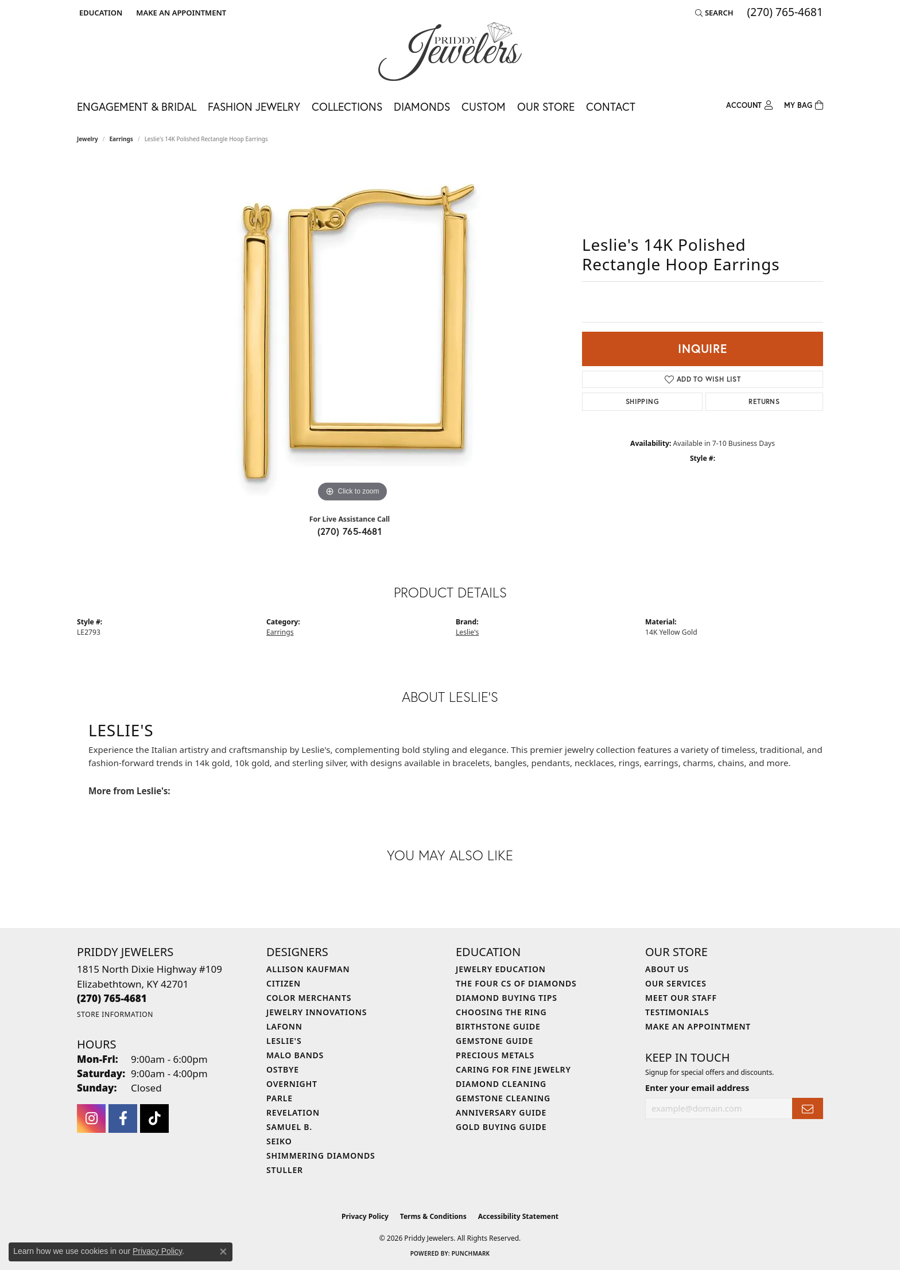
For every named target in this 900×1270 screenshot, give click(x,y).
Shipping (642, 401)
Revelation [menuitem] (293, 1112)
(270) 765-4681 (349, 531)
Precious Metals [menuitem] (495, 1055)
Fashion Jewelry (254, 106)
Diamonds (422, 106)
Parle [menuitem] (279, 1098)
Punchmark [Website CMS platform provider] (471, 1253)
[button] (99, 12)
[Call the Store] (112, 998)
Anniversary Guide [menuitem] (501, 1112)
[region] (352, 333)
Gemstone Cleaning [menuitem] (503, 1098)
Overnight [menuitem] (291, 1083)
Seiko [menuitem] (279, 1141)
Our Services (676, 983)
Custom (483, 106)
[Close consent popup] (223, 1251)
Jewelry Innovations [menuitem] (316, 1012)
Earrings (121, 139)
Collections (347, 106)
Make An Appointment (698, 1026)
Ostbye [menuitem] (282, 1069)
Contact (610, 106)
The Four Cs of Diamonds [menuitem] (516, 983)
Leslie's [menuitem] (283, 1040)
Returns (763, 401)
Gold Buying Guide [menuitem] (501, 1126)
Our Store (546, 106)
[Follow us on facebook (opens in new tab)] (122, 1118)
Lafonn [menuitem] (284, 1026)
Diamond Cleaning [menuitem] (501, 1083)
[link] (180, 12)
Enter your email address (697, 1087)
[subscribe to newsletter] (807, 1108)
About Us (667, 969)
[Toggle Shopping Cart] (803, 105)
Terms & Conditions (433, 1216)
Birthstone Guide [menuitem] (498, 1026)
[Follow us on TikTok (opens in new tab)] (154, 1118)
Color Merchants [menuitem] (308, 997)
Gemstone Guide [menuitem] (494, 1040)
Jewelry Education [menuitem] (501, 969)
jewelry (87, 139)
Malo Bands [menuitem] (295, 1055)
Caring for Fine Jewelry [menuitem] (513, 1069)
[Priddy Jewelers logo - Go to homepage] (450, 51)
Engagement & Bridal (136, 106)
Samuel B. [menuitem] (289, 1126)
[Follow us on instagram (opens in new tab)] (91, 1118)
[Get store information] (115, 1014)
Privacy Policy (365, 1216)
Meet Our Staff (681, 997)
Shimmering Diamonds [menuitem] (320, 1155)
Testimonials (677, 1012)
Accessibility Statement (518, 1216)
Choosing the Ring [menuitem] (501, 1012)
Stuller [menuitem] (284, 1169)
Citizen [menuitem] (283, 983)
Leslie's (467, 632)
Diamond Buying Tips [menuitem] (506, 997)
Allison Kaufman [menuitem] (308, 969)
